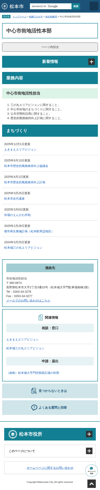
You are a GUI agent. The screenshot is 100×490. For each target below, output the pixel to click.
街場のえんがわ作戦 (17, 215)
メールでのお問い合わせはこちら (28, 300)
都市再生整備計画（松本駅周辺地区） (29, 231)
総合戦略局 (51, 16)
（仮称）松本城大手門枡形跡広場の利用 (32, 372)
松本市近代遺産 (14, 198)
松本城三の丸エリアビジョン (23, 247)
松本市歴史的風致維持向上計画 (24, 182)
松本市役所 (30, 434)
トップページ (19, 16)
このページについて (22, 451)
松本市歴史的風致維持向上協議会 (26, 166)
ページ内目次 (50, 47)
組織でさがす (36, 16)
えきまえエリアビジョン (20, 149)
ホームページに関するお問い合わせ (50, 467)
